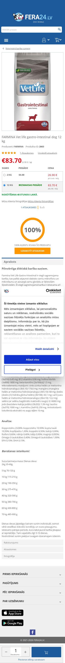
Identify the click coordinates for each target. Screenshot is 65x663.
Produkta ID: (32, 146)
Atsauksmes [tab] (10, 549)
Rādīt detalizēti (44, 348)
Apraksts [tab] (10, 262)
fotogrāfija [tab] (9, 556)
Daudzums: (15, 654)
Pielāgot (32, 369)
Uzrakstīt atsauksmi (47, 153)
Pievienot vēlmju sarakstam (31, 659)
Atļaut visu (32, 359)
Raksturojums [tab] (11, 542)
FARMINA (18, 146)
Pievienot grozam (46, 652)
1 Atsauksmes (27, 153)
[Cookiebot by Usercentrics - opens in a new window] (46, 291)
